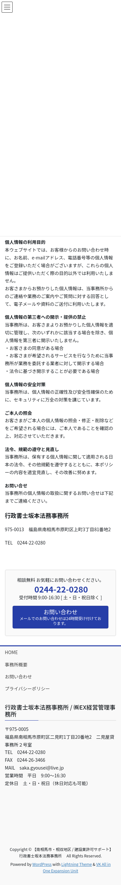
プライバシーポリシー (27, 688)
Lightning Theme (76, 864)
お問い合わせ (18, 676)
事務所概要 (16, 664)
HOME (11, 652)
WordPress (42, 864)
